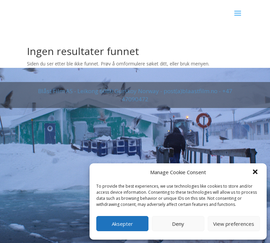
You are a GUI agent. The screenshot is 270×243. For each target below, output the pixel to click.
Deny (178, 223)
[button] (256, 172)
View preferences (233, 223)
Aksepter (122, 223)
